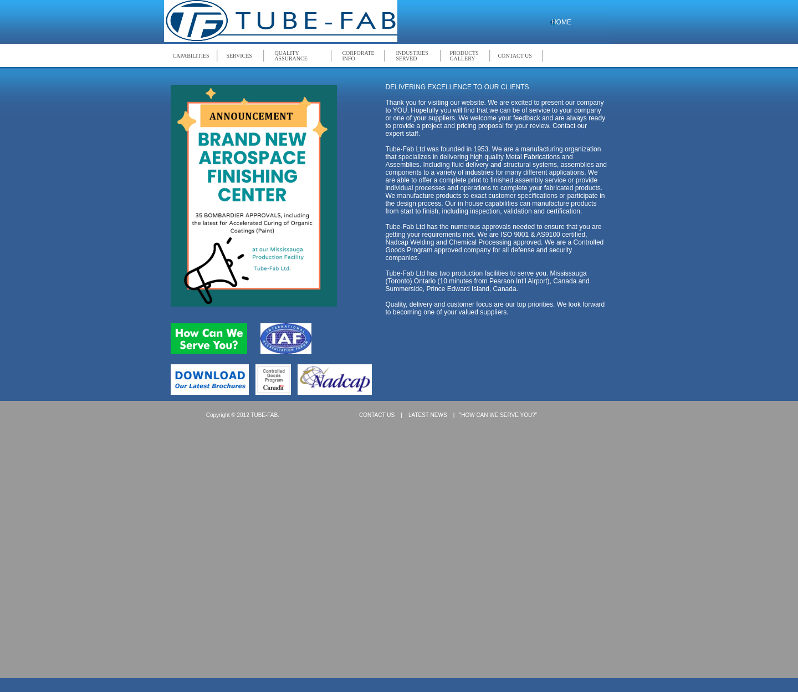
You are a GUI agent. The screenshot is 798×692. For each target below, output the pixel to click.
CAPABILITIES (190, 56)
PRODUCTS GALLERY (463, 56)
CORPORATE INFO (358, 56)
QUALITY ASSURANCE (290, 56)
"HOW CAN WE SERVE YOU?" (498, 415)
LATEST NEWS (427, 415)
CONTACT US (515, 56)
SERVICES (239, 56)
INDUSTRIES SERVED (412, 56)
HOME (561, 22)
